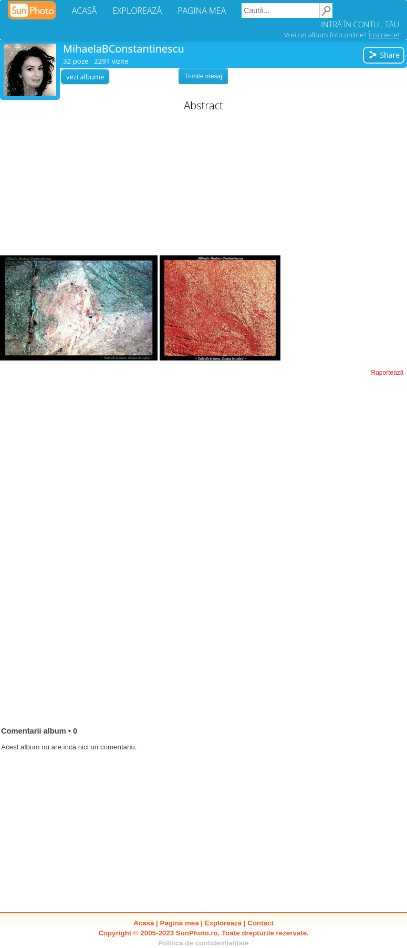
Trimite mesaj (203, 76)
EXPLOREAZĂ (137, 10)
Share (384, 55)
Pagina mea (179, 923)
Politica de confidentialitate (203, 943)
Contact (260, 923)
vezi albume (85, 76)
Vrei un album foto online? (341, 34)
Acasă (143, 923)
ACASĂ (84, 10)
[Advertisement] (204, 185)
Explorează (223, 923)
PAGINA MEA (202, 10)
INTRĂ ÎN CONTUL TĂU (360, 24)
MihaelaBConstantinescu (123, 49)
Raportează (387, 372)
